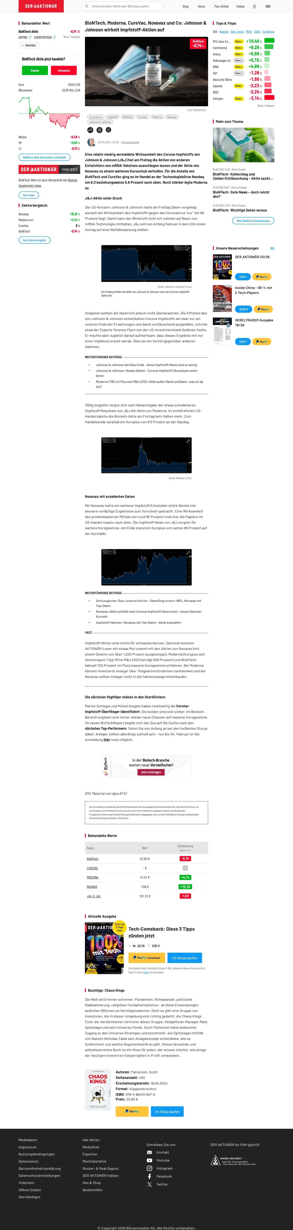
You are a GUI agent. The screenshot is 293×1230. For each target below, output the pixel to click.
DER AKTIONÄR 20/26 (252, 257)
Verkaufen (64, 70)
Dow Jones (237, 31)
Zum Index (29, 195)
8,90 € (242, 277)
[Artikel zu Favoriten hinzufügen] (108, 129)
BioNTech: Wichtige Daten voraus (240, 210)
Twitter (157, 1184)
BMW (215, 67)
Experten (90, 1154)
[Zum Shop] (186, 6)
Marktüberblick (94, 1161)
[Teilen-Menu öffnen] (90, 130)
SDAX (257, 31)
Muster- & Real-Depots (101, 1168)
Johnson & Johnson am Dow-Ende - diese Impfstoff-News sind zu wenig (146, 365)
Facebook (159, 1176)
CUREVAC (92, 868)
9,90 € (242, 341)
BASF (216, 92)
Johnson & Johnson (100, 122)
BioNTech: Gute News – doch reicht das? (241, 194)
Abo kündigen (29, 1197)
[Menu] (267, 6)
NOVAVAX (92, 886)
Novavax (172, 117)
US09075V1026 (44, 37)
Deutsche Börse (222, 79)
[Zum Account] (201, 6)
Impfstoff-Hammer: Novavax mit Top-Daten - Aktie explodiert (138, 622)
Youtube (158, 1160)
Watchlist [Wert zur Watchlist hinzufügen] (30, 45)
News (238, 41)
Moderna (157, 117)
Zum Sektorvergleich (34, 240)
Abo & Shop (92, 1182)
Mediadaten (28, 1140)
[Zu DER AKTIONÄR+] (221, 6)
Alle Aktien (91, 1140)
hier (107, 739)
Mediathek (91, 1147)
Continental (220, 48)
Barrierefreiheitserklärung (40, 1168)
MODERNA (92, 877)
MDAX (249, 31)
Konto (146, 972)
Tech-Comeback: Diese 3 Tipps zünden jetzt (162, 932)
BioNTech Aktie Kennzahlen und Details (44, 157)
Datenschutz (29, 1161)
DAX (215, 31)
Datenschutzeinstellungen (39, 1175)
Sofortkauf (147, 957)
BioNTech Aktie (28, 31)
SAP (215, 73)
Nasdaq (224, 31)
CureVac (142, 117)
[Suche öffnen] (87, 6)
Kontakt (157, 1152)
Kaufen (35, 70)
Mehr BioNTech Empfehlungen (253, 221)
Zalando (217, 86)
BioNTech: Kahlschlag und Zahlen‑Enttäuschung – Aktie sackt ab (241, 176)
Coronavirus (96, 117)
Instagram (159, 1168)
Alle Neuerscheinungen (267, 248)
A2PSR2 (25, 37)
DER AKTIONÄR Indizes (101, 1175)
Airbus (217, 54)
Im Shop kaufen (184, 958)
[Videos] (240, 6)
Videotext (26, 1182)
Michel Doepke (130, 142)
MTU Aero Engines (222, 41)
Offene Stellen (30, 1190)
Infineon (218, 98)
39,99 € (243, 309)
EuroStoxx (268, 31)
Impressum (28, 1147)
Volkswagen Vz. (222, 60)
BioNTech (128, 117)
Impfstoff (113, 117)
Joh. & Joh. (94, 896)
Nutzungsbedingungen (37, 1154)
